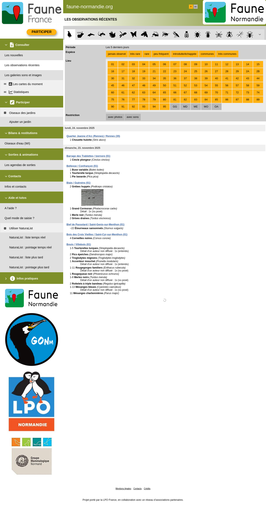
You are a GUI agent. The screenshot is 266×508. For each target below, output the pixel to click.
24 (185, 71)
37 (185, 78)
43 (247, 78)
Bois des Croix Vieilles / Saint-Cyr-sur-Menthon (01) (96, 234)
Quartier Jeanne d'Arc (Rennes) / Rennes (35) (93, 136)
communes (207, 53)
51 (175, 85)
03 (133, 64)
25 (195, 71)
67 (185, 92)
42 (237, 78)
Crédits (147, 488)
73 (247, 92)
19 (143, 71)
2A (247, 71)
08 (185, 64)
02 (123, 64)
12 (226, 64)
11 (216, 64)
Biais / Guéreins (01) (78, 182)
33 (143, 78)
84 (206, 99)
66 (175, 92)
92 (133, 106)
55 (216, 85)
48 (143, 85)
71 (226, 92)
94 (154, 106)
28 (226, 71)
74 (257, 92)
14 (247, 64)
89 (257, 99)
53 (195, 85)
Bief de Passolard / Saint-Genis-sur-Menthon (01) (95, 224)
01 (112, 64)
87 (237, 99)
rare (146, 53)
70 (216, 92)
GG (175, 106)
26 (206, 71)
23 (175, 71)
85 (216, 99)
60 (112, 92)
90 (112, 106)
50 (164, 85)
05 (154, 64)
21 (154, 71)
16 (112, 71)
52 (185, 85)
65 (164, 92)
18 (133, 71)
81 (175, 99)
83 (195, 99)
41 (226, 78)
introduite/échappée (184, 53)
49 (154, 85)
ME (196, 106)
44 (257, 78)
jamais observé (117, 53)
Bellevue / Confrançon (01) (82, 166)
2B (258, 71)
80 (164, 99)
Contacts (137, 488)
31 (123, 78)
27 (216, 71)
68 (195, 92)
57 (237, 85)
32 (133, 78)
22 (164, 71)
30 (112, 78)
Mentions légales (123, 488)
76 (123, 99)
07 (175, 64)
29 (237, 71)
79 (154, 99)
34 (154, 78)
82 (185, 99)
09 (195, 64)
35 (164, 78)
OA (216, 106)
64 (154, 92)
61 (123, 92)
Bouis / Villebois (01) (78, 244)
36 (175, 78)
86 (226, 99)
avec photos (115, 116)
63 (143, 92)
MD (185, 106)
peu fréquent (161, 53)
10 (206, 64)
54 (206, 85)
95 (164, 106)
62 (133, 92)
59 (257, 85)
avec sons (133, 116)
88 (247, 99)
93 (143, 106)
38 (195, 78)
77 (133, 99)
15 (257, 64)
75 (112, 99)
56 (226, 85)
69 (206, 92)
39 (206, 78)
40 (216, 78)
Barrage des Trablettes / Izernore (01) (88, 156)
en (196, 7)
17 (123, 71)
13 (237, 64)
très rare (135, 53)
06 (164, 64)
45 (112, 85)
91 (123, 106)
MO (206, 106)
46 (123, 85)
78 (143, 99)
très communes (227, 53)
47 (133, 85)
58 (247, 85)
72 (237, 92)
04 (143, 64)
